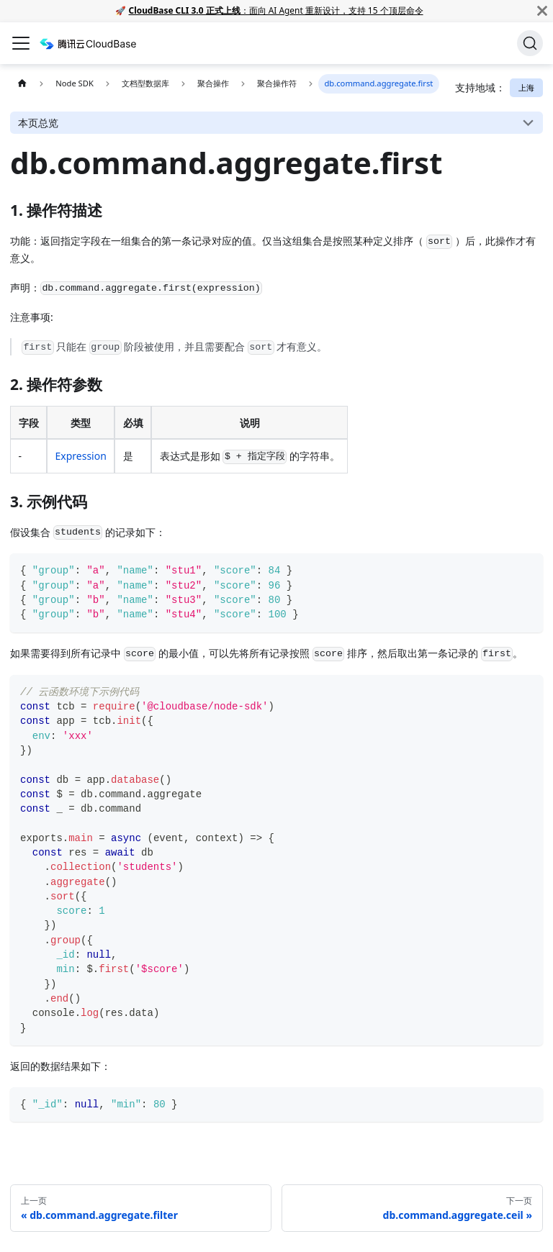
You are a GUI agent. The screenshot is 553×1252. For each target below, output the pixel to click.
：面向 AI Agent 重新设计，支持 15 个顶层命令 (276, 10)
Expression (81, 456)
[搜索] (530, 43)
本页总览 (38, 123)
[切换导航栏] (21, 43)
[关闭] (542, 11)
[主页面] (22, 84)
